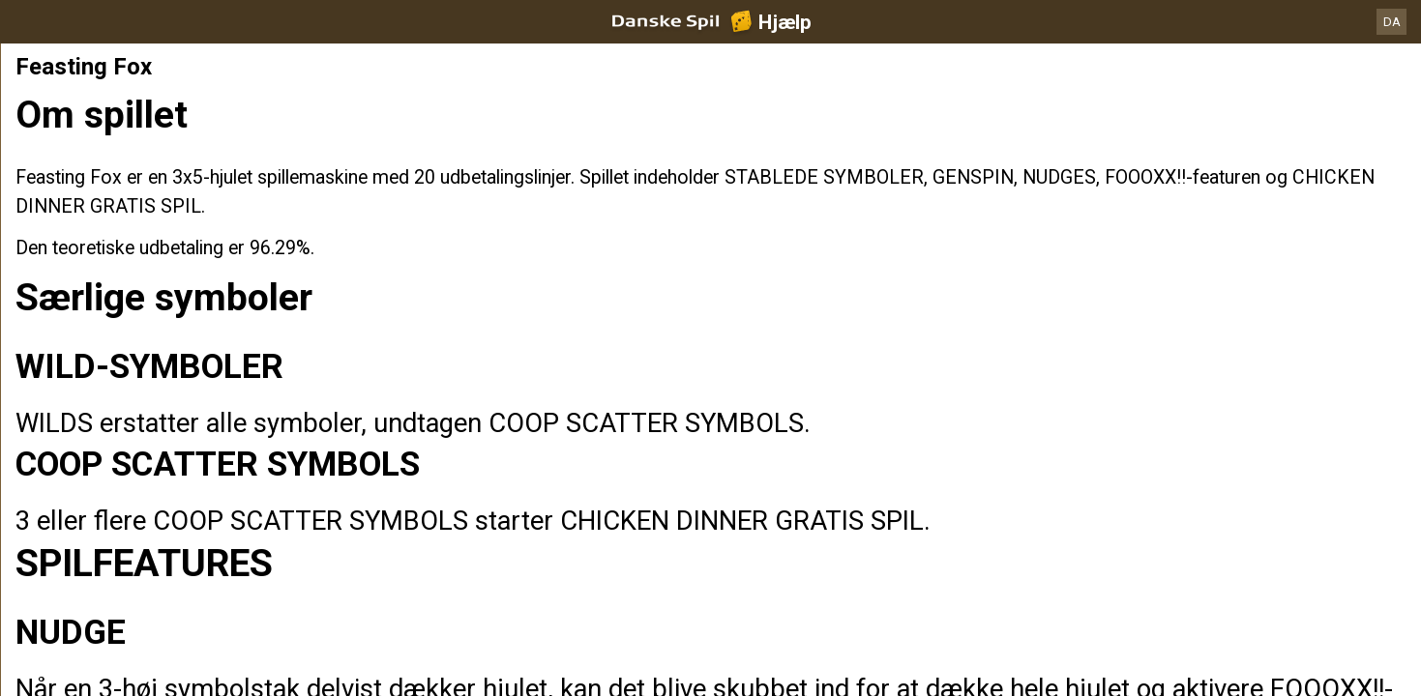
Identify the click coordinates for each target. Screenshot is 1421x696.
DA (1392, 21)
